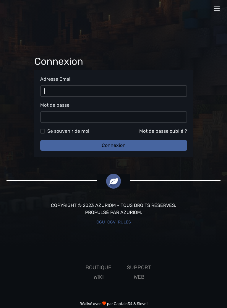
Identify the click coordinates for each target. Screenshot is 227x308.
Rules (124, 222)
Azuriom (130, 212)
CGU (100, 222)
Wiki (98, 277)
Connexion (114, 145)
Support (139, 267)
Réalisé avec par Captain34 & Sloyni (113, 303)
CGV (111, 222)
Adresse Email (56, 79)
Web (139, 277)
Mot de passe (54, 105)
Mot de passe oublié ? (163, 131)
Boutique (98, 267)
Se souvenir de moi (68, 131)
